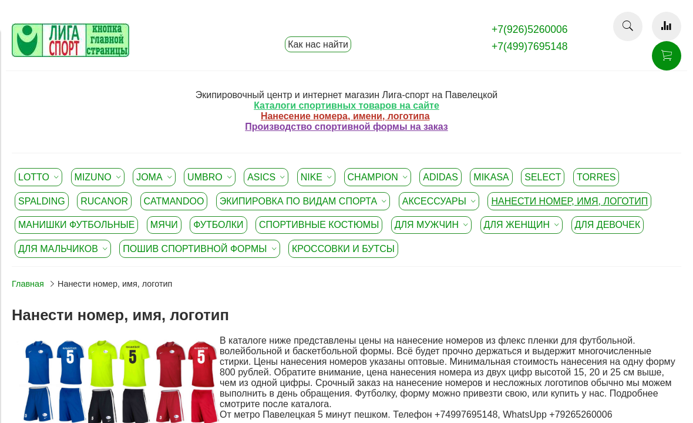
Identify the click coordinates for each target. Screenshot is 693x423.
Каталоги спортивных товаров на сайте (346, 105)
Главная (28, 283)
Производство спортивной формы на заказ (346, 127)
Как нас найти (318, 44)
